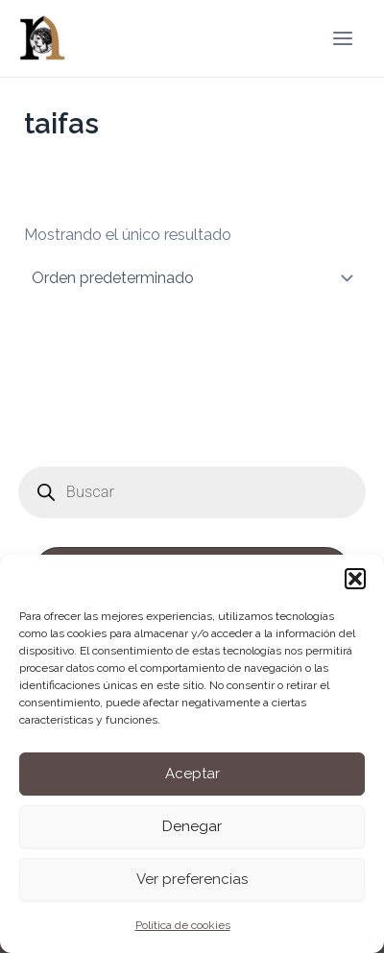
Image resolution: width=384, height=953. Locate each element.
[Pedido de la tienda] (191, 278)
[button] (355, 578)
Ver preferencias (192, 879)
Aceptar (192, 773)
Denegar (192, 826)
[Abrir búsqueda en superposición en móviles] (192, 492)
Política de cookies (182, 925)
